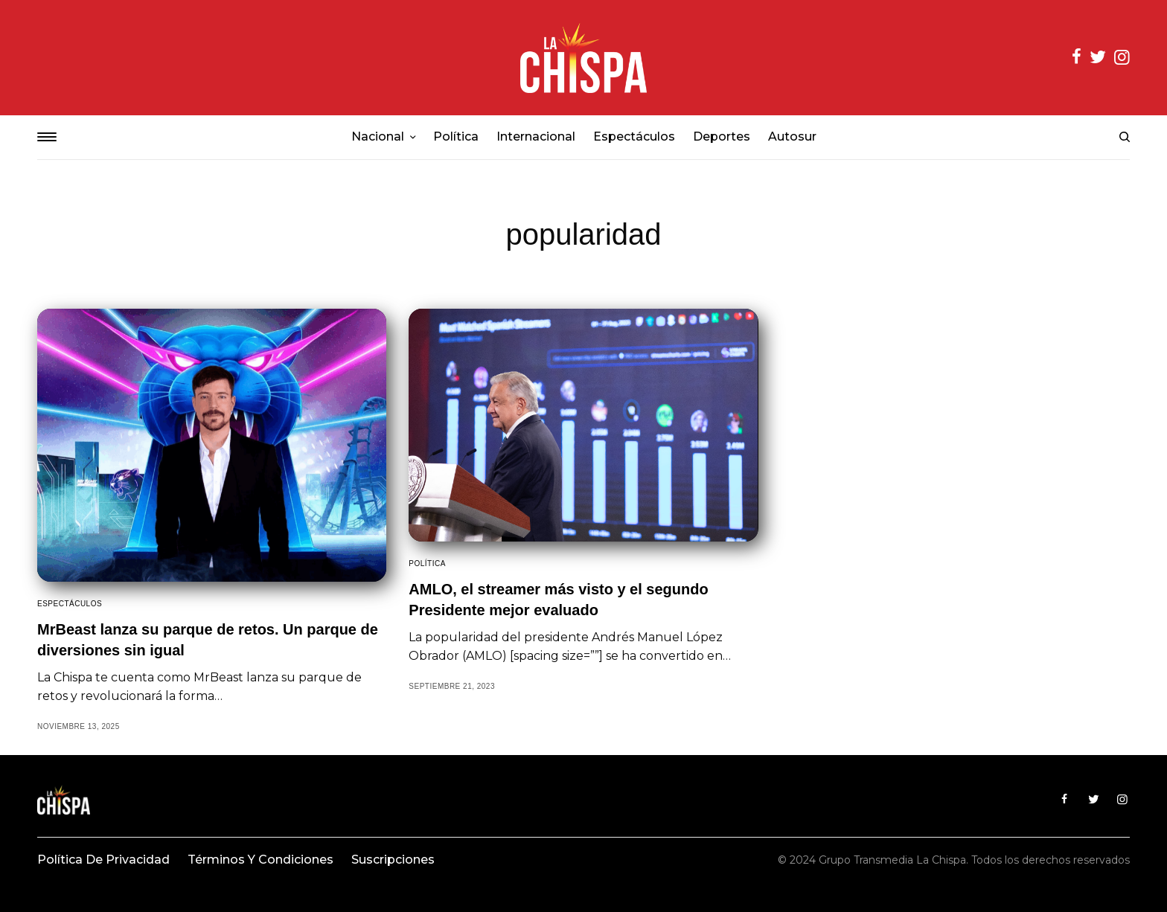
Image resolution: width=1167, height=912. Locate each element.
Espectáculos (69, 604)
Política (427, 563)
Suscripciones (393, 859)
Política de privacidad (103, 859)
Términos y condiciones (260, 859)
